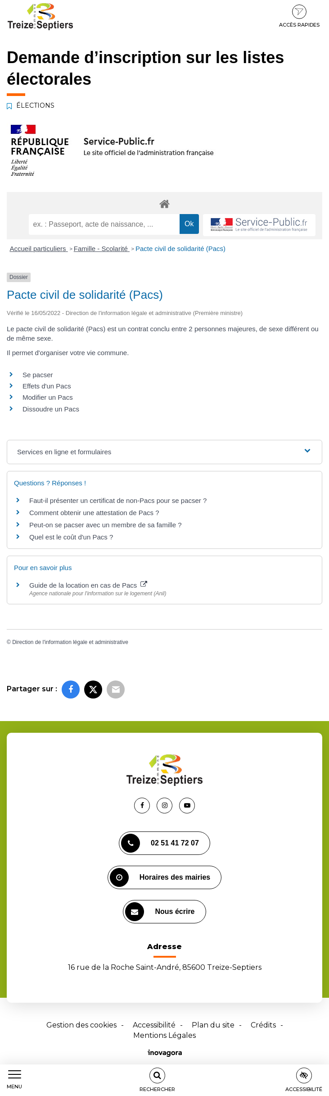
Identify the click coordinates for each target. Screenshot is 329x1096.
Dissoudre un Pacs (51, 409)
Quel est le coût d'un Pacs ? (71, 537)
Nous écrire (159, 911)
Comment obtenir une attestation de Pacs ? (94, 512)
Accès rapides (299, 16)
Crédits (263, 1025)
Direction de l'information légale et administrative (70, 642)
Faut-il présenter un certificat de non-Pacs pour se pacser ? (118, 500)
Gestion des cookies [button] (81, 1025)
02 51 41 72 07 (160, 843)
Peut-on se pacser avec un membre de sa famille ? (105, 525)
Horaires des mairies (160, 877)
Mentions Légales (164, 1035)
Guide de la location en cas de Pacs (88, 585)
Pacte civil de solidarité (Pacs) (180, 248)
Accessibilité (154, 1025)
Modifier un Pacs (48, 397)
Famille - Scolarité (102, 248)
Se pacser (38, 375)
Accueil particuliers (39, 248)
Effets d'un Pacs (47, 386)
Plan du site (213, 1025)
